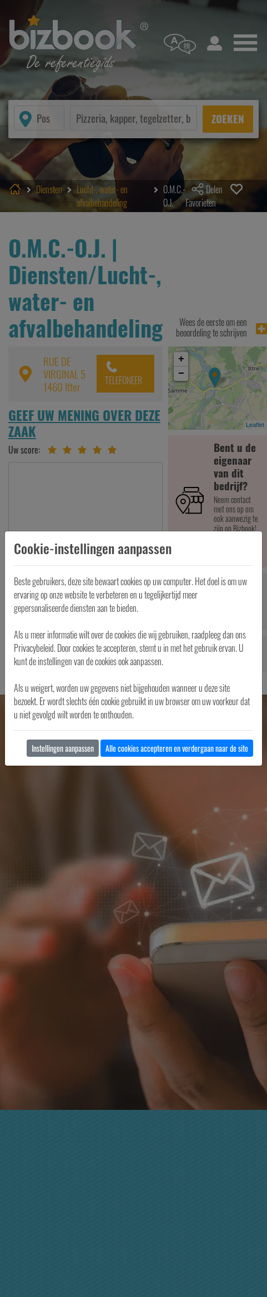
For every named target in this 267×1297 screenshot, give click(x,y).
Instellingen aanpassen (63, 748)
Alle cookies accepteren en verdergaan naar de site (176, 748)
